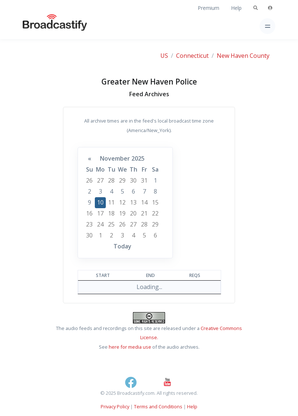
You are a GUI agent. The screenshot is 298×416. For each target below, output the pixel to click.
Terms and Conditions (158, 406)
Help (236, 7)
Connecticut (192, 56)
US (164, 56)
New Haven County (243, 56)
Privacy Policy (115, 406)
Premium (208, 7)
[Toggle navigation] (267, 26)
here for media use (130, 347)
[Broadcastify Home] (43, 26)
